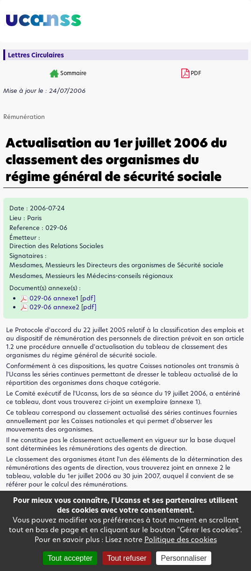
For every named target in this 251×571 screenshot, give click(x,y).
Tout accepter (70, 558)
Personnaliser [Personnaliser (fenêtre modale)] (184, 558)
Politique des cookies (180, 539)
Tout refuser (126, 558)
